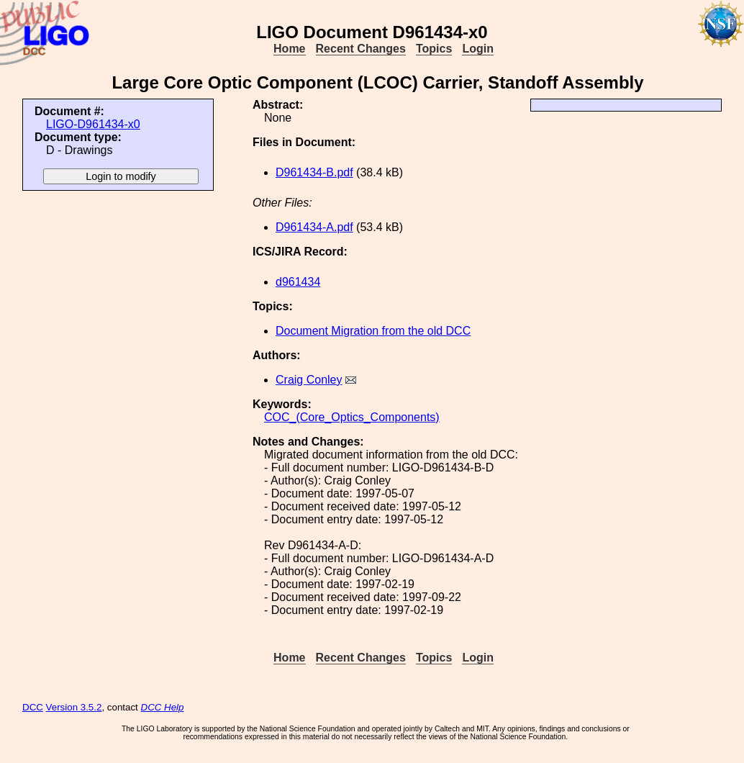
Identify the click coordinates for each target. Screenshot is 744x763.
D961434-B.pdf (314, 172)
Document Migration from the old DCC (373, 331)
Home (289, 48)
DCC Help (162, 707)
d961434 (298, 282)
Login (478, 48)
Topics (434, 48)
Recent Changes (361, 48)
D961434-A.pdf (314, 227)
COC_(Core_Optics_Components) (352, 417)
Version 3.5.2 (74, 707)
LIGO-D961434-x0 (93, 124)
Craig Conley (309, 380)
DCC (32, 707)
